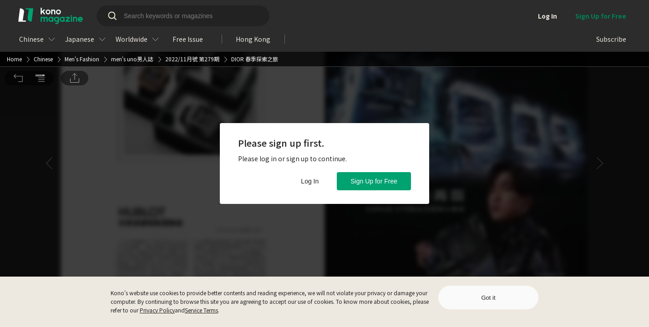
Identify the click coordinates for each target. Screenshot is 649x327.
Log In (310, 181)
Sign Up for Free (373, 181)
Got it (488, 297)
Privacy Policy (157, 310)
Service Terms (201, 310)
